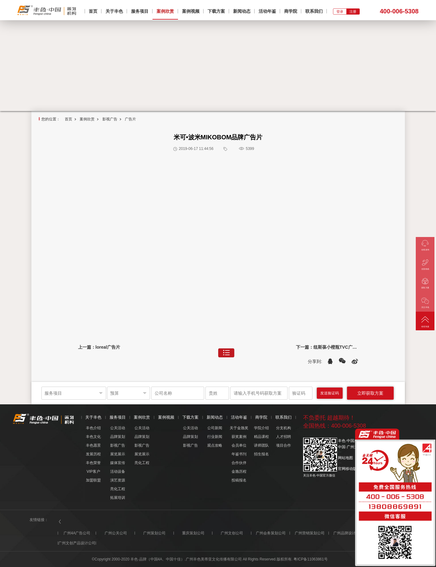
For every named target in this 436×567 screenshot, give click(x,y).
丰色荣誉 (93, 463)
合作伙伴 (239, 463)
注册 (352, 11)
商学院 (290, 11)
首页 (93, 11)
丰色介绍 (93, 428)
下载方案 (216, 11)
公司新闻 (214, 428)
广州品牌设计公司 (348, 533)
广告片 (130, 119)
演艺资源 (117, 480)
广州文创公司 (232, 533)
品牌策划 (117, 437)
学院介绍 (261, 428)
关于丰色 (114, 11)
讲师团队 (261, 445)
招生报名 (261, 454)
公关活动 (117, 428)
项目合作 (283, 445)
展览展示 (117, 454)
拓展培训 (117, 497)
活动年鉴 (267, 11)
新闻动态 (242, 11)
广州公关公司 (116, 533)
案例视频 (190, 11)
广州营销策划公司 (310, 533)
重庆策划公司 (193, 533)
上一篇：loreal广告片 (99, 347)
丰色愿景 (93, 445)
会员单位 (239, 445)
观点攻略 (214, 445)
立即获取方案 (370, 393)
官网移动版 (347, 469)
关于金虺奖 (239, 428)
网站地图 (345, 458)
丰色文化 (93, 437)
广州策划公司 (154, 533)
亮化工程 (117, 489)
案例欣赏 (165, 11)
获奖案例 (239, 437)
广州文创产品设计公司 (77, 543)
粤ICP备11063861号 (310, 559)
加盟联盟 (93, 480)
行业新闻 (214, 437)
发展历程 (93, 454)
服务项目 (139, 11)
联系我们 (314, 11)
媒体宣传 (117, 463)
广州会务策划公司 (271, 533)
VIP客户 (93, 471)
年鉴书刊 (239, 454)
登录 (339, 11)
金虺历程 (239, 471)
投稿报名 (239, 480)
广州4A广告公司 (77, 533)
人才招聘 (283, 437)
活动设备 (117, 471)
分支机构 (283, 428)
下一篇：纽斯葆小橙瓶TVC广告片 (327, 347)
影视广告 (109, 119)
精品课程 (261, 437)
